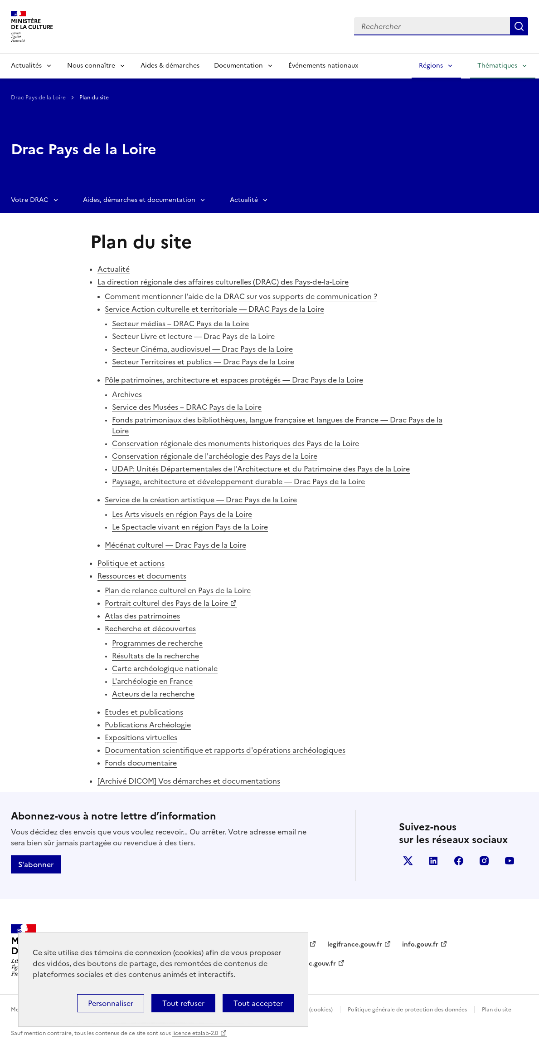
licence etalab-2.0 (195, 1033)
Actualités (26, 65)
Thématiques (497, 65)
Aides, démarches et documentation (139, 200)
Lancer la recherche (519, 26)
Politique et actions (131, 563)
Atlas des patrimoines (142, 615)
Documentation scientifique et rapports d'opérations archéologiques (225, 750)
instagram (484, 861)
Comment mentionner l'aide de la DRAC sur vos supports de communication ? (241, 296)
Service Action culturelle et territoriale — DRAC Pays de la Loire (214, 309)
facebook (459, 861)
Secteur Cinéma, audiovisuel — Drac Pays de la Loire (202, 348)
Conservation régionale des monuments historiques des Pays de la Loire (235, 443)
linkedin (433, 861)
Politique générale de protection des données (407, 1010)
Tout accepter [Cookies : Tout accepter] (258, 1003)
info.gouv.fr (420, 944)
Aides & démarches (170, 65)
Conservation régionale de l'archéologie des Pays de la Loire (214, 456)
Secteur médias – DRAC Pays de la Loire (180, 323)
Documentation (238, 65)
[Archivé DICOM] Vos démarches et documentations (188, 780)
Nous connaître (91, 65)
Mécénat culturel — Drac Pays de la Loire (175, 545)
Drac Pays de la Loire (39, 97)
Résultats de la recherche (155, 655)
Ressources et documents (141, 575)
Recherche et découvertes (150, 628)
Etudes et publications (144, 711)
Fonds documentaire (141, 762)
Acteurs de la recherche (153, 693)
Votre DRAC (30, 200)
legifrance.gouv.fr (354, 944)
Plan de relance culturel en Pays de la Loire (178, 590)
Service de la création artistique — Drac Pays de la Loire (201, 499)
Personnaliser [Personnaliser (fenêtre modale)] (110, 1003)
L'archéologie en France (152, 681)
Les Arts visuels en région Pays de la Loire (182, 514)
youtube (509, 861)
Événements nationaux (323, 65)
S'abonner (35, 864)
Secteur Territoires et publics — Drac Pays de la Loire (203, 361)
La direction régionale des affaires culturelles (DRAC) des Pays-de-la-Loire (223, 281)
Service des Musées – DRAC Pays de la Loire (187, 407)
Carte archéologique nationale (165, 668)
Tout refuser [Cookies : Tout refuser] (183, 1003)
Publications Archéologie (148, 724)
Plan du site (496, 1010)
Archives (127, 394)
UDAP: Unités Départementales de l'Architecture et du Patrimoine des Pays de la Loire (261, 468)
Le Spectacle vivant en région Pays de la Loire (190, 526)
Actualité (244, 200)
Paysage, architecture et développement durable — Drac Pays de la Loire (238, 481)
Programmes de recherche (157, 643)
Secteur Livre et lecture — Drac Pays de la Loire (193, 336)
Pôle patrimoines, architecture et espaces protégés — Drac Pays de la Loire (234, 379)
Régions (431, 65)
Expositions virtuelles (141, 737)
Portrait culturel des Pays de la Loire (166, 603)
